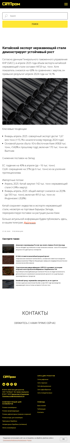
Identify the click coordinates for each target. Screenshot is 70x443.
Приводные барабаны (9, 421)
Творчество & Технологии (20, 394)
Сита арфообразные (44, 389)
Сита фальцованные (44, 386)
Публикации (41, 409)
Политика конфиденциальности (13, 396)
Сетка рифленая (42, 379)
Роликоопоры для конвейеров (12, 417)
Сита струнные (42, 383)
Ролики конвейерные (9, 407)
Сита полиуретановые (44, 393)
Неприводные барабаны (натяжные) (14, 424)
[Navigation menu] (66, 4)
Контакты (40, 412)
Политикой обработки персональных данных (17, 440)
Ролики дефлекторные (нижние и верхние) (16, 414)
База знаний (41, 405)
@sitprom (30, 222)
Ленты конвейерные (9, 428)
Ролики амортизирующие (10, 411)
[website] (3, 384)
